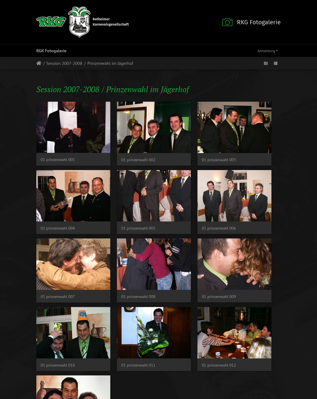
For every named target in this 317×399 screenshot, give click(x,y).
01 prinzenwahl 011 (183, 259)
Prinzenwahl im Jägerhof (110, 63)
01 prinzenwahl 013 (58, 315)
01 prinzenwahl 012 (246, 259)
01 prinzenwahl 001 (58, 147)
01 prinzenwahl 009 (58, 259)
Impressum (132, 386)
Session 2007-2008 (64, 63)
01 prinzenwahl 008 (246, 203)
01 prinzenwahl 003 (183, 147)
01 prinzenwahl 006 (120, 203)
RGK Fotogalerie (51, 51)
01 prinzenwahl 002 (120, 147)
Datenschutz (153, 386)
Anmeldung (266, 51)
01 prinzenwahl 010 (120, 259)
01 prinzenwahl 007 (183, 203)
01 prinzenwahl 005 (58, 203)
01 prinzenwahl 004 (246, 147)
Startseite (38, 63)
